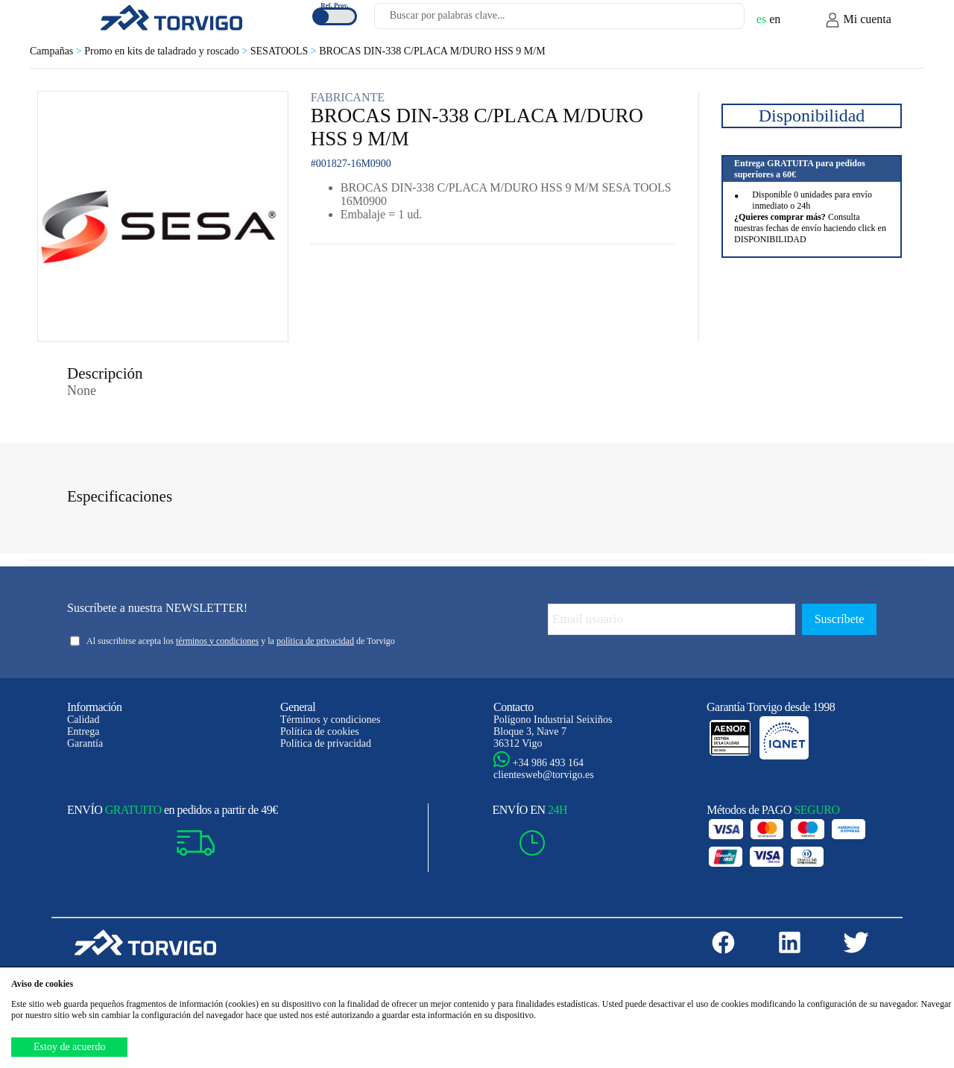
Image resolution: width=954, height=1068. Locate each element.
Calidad (83, 719)
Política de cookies (319, 731)
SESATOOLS (284, 51)
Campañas (57, 51)
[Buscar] (715, 20)
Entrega (83, 731)
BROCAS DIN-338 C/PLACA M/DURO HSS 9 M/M (432, 51)
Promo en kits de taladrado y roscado (167, 51)
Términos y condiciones (330, 719)
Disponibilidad (812, 115)
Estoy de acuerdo (69, 1046)
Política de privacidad (325, 743)
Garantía (85, 743)
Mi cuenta (858, 20)
